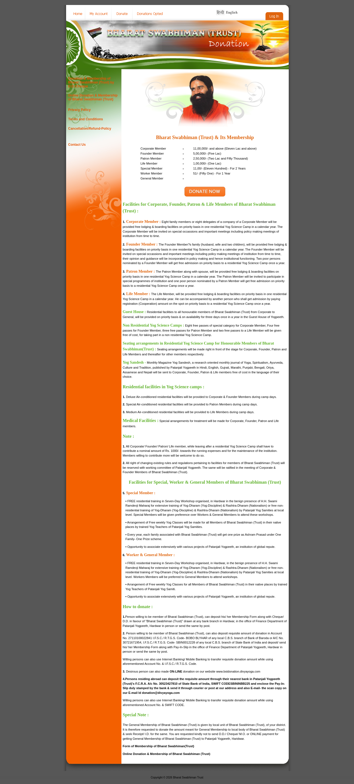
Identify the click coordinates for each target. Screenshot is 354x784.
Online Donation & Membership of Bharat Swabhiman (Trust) (93, 97)
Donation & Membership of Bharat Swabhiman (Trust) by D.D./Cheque (91, 82)
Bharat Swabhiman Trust (188, 777)
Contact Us (77, 145)
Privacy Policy (79, 110)
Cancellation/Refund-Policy (89, 129)
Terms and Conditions (85, 119)
